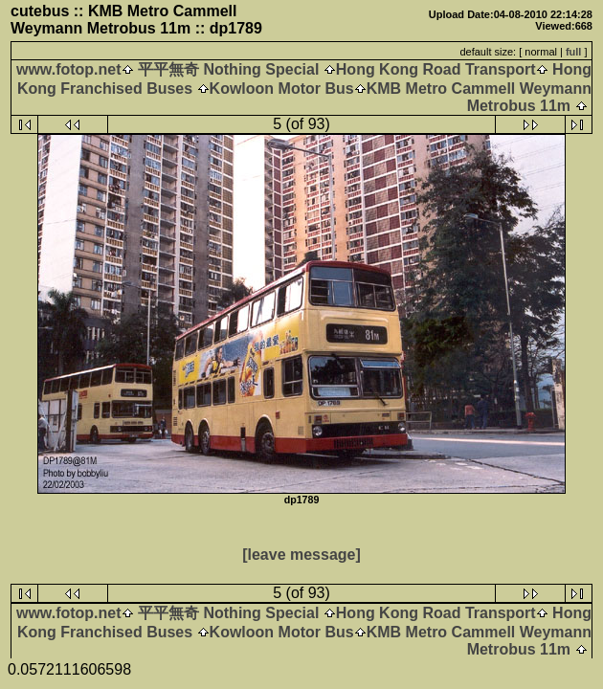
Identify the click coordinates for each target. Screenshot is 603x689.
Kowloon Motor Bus (282, 88)
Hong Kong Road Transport (436, 69)
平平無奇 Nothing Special (229, 69)
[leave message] (301, 554)
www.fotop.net (69, 69)
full (574, 51)
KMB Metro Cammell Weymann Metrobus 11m (479, 97)
